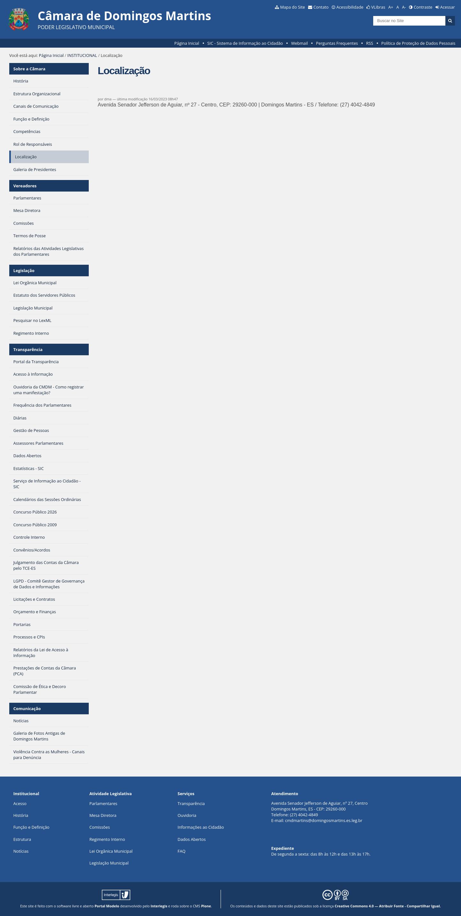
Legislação (23, 270)
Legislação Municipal (109, 863)
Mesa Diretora (103, 815)
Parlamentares (103, 803)
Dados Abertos (192, 839)
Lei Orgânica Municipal (110, 851)
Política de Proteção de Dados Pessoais (418, 43)
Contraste (423, 7)
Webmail (299, 43)
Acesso (19, 803)
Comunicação (27, 708)
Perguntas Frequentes (337, 43)
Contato (321, 7)
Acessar (447, 7)
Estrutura (22, 839)
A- (404, 7)
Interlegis (159, 906)
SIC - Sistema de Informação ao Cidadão (245, 43)
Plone (206, 906)
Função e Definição (31, 827)
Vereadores (25, 186)
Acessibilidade (349, 7)
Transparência (28, 349)
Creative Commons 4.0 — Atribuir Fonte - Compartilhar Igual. (388, 906)
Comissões (99, 827)
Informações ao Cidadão (201, 827)
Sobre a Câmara (29, 69)
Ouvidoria (187, 815)
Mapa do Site (292, 7)
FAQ (181, 851)
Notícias (21, 851)
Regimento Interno (107, 839)
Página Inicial (186, 43)
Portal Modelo (106, 906)
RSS (369, 43)
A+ (390, 7)
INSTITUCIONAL (82, 55)
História (20, 815)
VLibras (378, 7)
